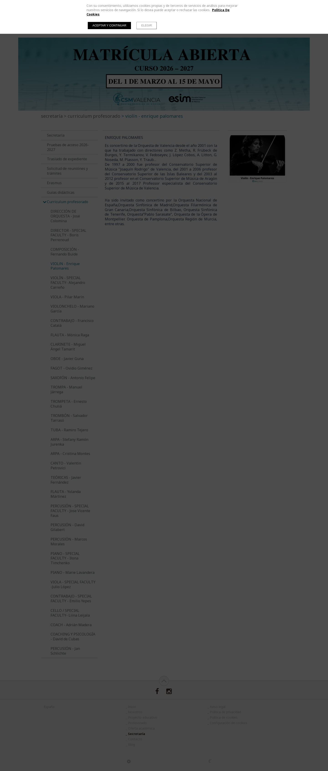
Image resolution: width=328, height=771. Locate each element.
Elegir (146, 25)
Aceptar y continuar (109, 25)
